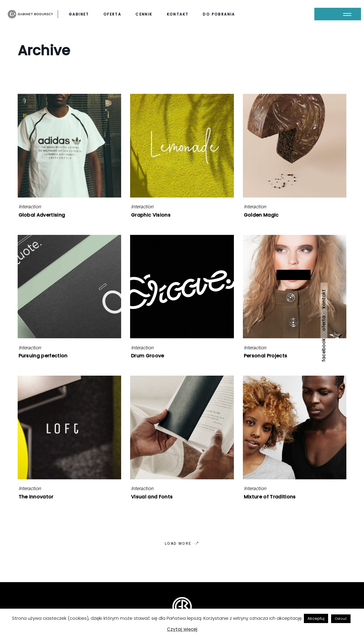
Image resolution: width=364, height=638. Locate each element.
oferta (323, 323)
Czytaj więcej (182, 629)
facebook (323, 350)
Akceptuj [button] (316, 618)
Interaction (30, 207)
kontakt (323, 298)
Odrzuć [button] (341, 618)
